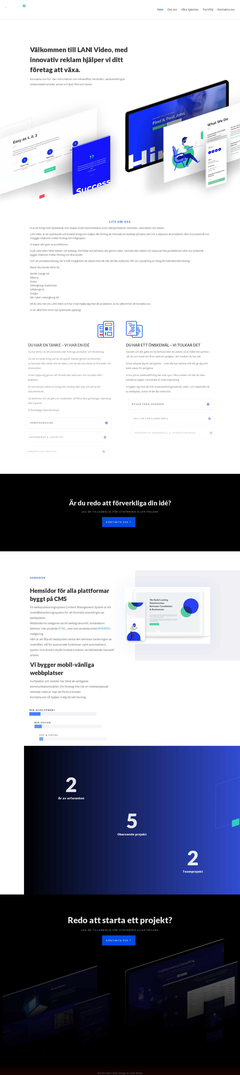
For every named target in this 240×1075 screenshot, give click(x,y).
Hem (160, 9)
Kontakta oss (226, 9)
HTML (62, 628)
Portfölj (208, 9)
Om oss (172, 9)
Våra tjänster (190, 9)
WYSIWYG (104, 628)
